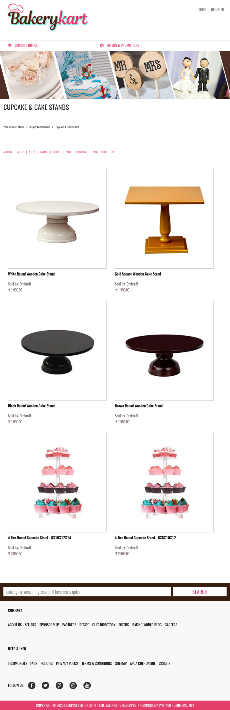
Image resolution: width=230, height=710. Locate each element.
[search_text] (87, 591)
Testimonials (17, 663)
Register (217, 9)
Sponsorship (49, 624)
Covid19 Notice (26, 45)
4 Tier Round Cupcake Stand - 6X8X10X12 (145, 537)
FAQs (33, 663)
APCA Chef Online (142, 663)
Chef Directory (103, 624)
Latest (44, 152)
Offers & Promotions (123, 45)
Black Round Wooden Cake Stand (31, 405)
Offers (124, 624)
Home (21, 127)
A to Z (20, 152)
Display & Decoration (39, 127)
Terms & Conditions (97, 663)
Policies (47, 663)
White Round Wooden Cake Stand (31, 273)
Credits (164, 663)
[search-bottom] (199, 591)
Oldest (57, 152)
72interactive (184, 705)
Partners (69, 624)
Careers (171, 624)
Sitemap (121, 663)
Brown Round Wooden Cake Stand (139, 405)
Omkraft (25, 283)
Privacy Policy (67, 663)
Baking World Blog (147, 624)
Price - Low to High (76, 152)
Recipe (84, 624)
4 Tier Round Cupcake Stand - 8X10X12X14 (39, 537)
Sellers (30, 624)
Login (201, 9)
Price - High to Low (103, 152)
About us (15, 624)
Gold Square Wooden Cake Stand (138, 273)
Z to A (32, 152)
